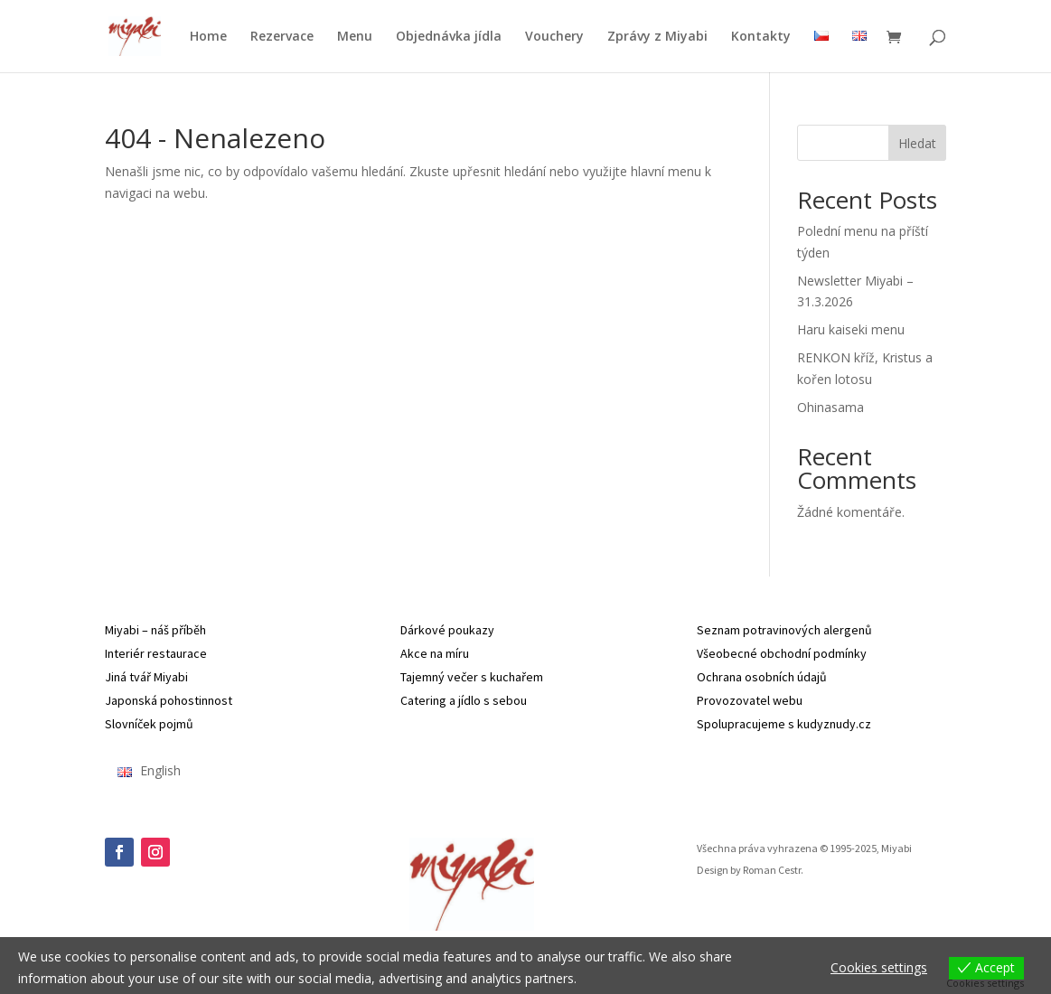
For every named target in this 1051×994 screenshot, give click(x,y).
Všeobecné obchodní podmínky (782, 653)
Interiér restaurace (156, 653)
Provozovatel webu (749, 700)
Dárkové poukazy (447, 630)
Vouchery (554, 37)
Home (208, 37)
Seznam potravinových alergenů (784, 630)
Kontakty (761, 37)
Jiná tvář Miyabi (146, 677)
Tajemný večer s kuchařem (471, 677)
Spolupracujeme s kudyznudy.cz (784, 724)
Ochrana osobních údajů (762, 677)
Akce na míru (434, 653)
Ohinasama (830, 407)
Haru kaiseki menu (851, 329)
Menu (354, 37)
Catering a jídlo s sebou (463, 700)
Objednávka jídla (449, 37)
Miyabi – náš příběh (155, 630)
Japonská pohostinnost (168, 700)
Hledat (917, 143)
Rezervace (282, 37)
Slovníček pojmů (149, 724)
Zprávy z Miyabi (657, 37)
